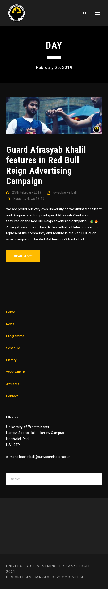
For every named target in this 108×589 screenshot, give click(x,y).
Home (10, 312)
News (10, 324)
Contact (12, 396)
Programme (15, 336)
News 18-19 (35, 198)
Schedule (13, 348)
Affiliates (12, 384)
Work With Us (15, 372)
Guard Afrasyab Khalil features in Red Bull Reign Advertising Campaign (46, 165)
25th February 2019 (26, 192)
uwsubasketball (65, 192)
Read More (23, 256)
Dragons (19, 198)
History (11, 360)
